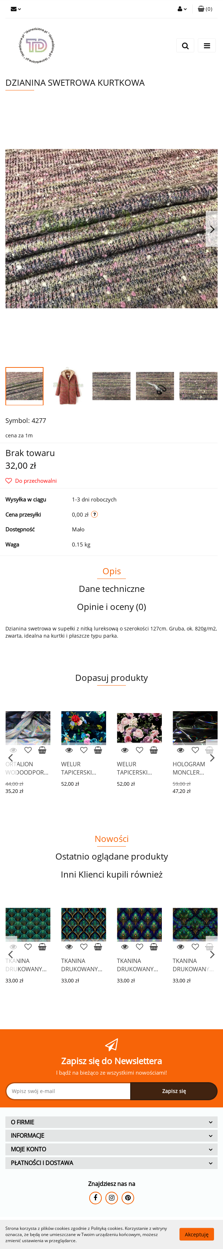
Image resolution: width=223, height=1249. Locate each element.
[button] (205, 9)
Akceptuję (197, 1234)
